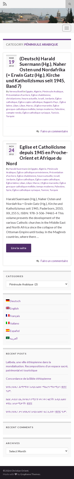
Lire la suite (18, 248)
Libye (22, 105)
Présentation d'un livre (18, 94)
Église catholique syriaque (36, 112)
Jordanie (49, 98)
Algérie (37, 91)
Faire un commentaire (54, 131)
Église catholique (25, 179)
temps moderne (45, 109)
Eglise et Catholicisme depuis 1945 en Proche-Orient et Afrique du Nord (37, 155)
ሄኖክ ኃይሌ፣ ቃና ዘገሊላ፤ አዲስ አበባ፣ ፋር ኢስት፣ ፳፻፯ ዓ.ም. (36, 411)
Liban (16, 105)
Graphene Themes (30, 474)
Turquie (10, 116)
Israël (41, 98)
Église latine (12, 182)
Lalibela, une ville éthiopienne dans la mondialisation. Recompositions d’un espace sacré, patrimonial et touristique (37, 366)
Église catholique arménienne (32, 172)
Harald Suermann (18, 168)
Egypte (29, 91)
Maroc (29, 105)
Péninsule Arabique (52, 91)
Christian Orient (14, 28)
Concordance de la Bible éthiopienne (28, 378)
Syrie (8, 190)
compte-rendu (14, 112)
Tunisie (55, 112)
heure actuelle (29, 98)
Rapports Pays (51, 102)
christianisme (13, 98)
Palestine (60, 109)
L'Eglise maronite (43, 105)
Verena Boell (16, 91)
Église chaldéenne (41, 94)
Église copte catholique (30, 102)
